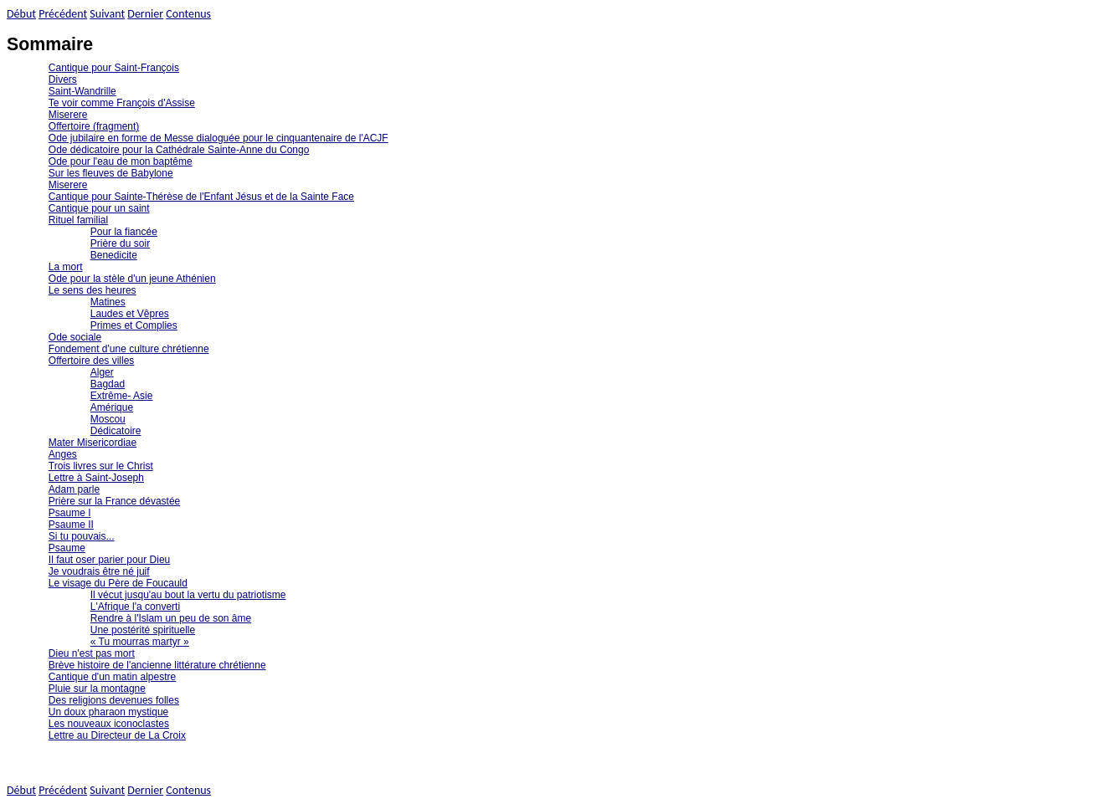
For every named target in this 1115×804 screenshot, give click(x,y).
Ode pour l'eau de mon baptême (121, 161)
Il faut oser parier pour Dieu (109, 560)
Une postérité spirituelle (142, 630)
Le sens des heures (92, 290)
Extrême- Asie (121, 396)
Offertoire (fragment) (94, 126)
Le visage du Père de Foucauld (118, 583)
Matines (108, 302)
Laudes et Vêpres (129, 314)
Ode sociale (75, 337)
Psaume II (71, 524)
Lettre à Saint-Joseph (96, 478)
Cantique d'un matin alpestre (112, 677)
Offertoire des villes (92, 360)
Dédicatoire (115, 431)
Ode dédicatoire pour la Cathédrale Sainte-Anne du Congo (179, 150)
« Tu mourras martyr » (139, 642)
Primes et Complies (133, 325)
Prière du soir (120, 243)
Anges (63, 454)
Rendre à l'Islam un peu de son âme (170, 618)
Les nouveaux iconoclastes (109, 724)
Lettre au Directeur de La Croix (117, 735)
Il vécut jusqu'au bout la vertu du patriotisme (188, 595)
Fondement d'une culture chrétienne (129, 349)
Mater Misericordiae (92, 442)
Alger (102, 372)
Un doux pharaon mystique (108, 712)
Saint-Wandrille (82, 91)
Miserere (68, 114)
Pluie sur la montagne (97, 688)
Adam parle (74, 489)
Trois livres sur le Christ (101, 466)
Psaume (67, 548)
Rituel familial (78, 220)
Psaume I (70, 513)
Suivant (107, 14)
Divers (63, 79)
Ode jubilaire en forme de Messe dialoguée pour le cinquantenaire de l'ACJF (218, 138)
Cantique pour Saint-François (114, 68)
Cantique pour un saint (99, 208)
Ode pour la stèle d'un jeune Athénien (132, 278)
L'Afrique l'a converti (135, 606)
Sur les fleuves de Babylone (111, 173)
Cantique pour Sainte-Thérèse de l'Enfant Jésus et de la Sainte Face (201, 196)
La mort (66, 267)
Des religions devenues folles (114, 700)
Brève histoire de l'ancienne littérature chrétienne (157, 665)
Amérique (111, 407)
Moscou (108, 419)
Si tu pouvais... (82, 536)
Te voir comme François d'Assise (122, 103)
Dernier (145, 14)
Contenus (188, 14)
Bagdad (107, 384)
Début (21, 14)
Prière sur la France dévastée (114, 501)
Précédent (63, 14)
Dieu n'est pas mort (92, 653)
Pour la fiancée (123, 232)
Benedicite (113, 255)
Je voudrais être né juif (99, 571)
